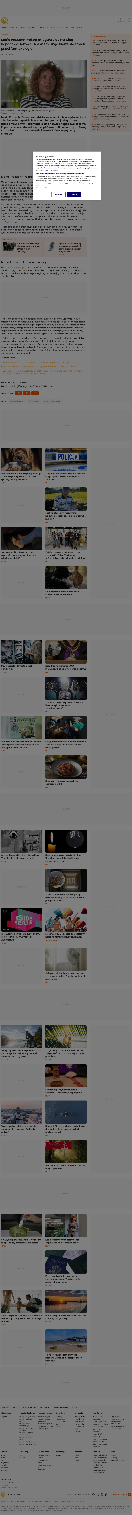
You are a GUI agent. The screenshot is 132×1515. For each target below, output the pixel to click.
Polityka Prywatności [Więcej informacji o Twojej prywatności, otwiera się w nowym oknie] (52, 170)
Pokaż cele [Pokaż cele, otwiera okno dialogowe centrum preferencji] (58, 194)
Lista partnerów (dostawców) (44, 188)
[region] (67, 176)
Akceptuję (74, 194)
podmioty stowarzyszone (70, 159)
